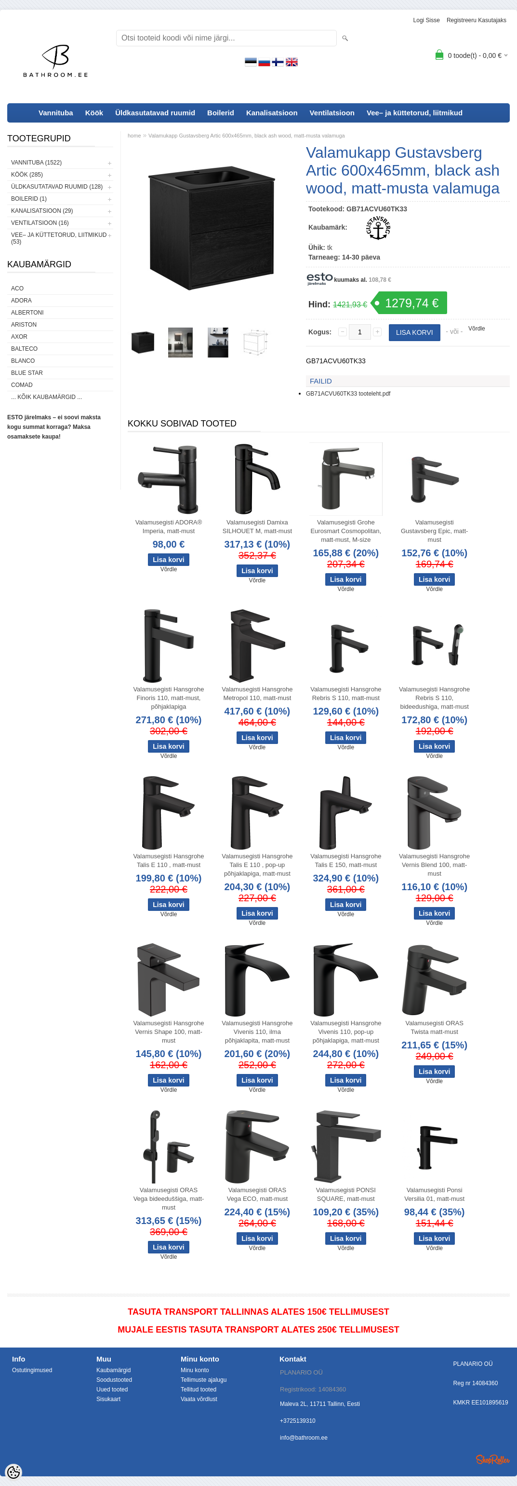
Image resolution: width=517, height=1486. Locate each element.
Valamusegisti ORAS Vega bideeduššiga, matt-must (168, 1198)
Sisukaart (108, 1399)
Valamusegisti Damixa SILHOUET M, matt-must (257, 527)
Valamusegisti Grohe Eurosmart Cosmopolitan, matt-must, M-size (345, 531)
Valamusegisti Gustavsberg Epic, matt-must (434, 531)
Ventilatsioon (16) (40, 223)
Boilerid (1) (29, 198)
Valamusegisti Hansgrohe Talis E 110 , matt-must (168, 860)
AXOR (19, 336)
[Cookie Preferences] (13, 1472)
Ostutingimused (32, 1370)
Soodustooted (114, 1379)
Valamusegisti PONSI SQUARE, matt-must (346, 1194)
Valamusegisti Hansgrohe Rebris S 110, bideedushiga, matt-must (434, 698)
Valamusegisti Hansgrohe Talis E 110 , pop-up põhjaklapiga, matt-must (257, 865)
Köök (94, 113)
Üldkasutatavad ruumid (155, 113)
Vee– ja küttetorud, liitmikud (415, 113)
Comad (22, 385)
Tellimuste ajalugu (203, 1379)
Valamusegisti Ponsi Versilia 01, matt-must (434, 1194)
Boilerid (220, 113)
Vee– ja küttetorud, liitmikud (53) (58, 238)
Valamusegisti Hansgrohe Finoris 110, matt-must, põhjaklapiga (168, 698)
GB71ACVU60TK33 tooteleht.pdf (348, 393)
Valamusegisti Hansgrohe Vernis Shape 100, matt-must (168, 1031)
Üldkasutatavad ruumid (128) (57, 186)
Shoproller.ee (493, 1459)
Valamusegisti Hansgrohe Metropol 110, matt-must (257, 694)
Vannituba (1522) (36, 162)
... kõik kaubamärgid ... (46, 397)
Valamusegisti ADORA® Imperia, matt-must (168, 527)
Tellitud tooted (198, 1389)
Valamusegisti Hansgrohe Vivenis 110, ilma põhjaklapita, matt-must (257, 1031)
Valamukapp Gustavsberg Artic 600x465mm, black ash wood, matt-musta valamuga (246, 135)
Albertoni (27, 312)
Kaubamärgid (113, 1370)
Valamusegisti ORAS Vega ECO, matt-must (257, 1194)
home (134, 135)
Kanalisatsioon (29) (42, 210)
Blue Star (27, 373)
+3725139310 (298, 1420)
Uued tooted (112, 1389)
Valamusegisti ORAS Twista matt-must (434, 1027)
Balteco (24, 348)
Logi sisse (426, 20)
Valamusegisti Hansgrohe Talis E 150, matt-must (345, 860)
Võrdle (476, 328)
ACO (17, 288)
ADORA (21, 300)
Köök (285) (27, 174)
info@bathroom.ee (304, 1437)
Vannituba (56, 113)
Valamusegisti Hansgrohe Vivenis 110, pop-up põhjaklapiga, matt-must (345, 1031)
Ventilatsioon (332, 113)
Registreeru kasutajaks (476, 20)
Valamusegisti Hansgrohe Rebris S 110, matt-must (345, 694)
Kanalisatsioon (272, 113)
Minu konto (195, 1370)
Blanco (23, 361)
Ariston (24, 324)
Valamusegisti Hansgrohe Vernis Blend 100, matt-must (434, 865)
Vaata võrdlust (199, 1399)
